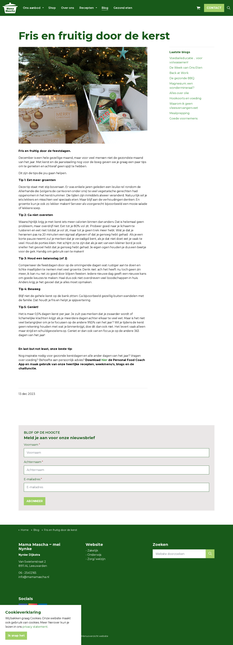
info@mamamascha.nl (34, 577)
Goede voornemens (183, 118)
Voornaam (32, 444)
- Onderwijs (93, 554)
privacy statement (34, 632)
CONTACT (214, 8)
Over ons (67, 8)
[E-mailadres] (116, 487)
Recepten (86, 8)
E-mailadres (33, 479)
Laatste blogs (179, 52)
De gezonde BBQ (181, 78)
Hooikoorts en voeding (185, 98)
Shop (52, 8)
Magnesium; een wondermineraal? (181, 85)
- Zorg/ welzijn (95, 559)
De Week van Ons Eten (185, 67)
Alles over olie (179, 93)
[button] (210, 553)
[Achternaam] (116, 470)
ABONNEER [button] (34, 501)
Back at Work (179, 73)
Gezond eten (122, 8)
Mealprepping (179, 113)
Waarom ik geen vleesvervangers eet (183, 106)
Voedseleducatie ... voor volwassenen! (185, 60)
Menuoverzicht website (94, 636)
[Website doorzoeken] (183, 553)
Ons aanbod (31, 8)
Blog (105, 8)
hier (104, 360)
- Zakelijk (92, 550)
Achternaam (33, 462)
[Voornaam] (116, 452)
